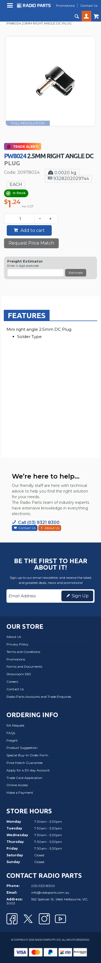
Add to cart (32, 230)
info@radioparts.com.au (50, 892)
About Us (52, 528)
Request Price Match (31, 243)
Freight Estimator (25, 261)
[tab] (27, 315)
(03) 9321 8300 (43, 886)
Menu (10, 7)
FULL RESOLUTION (27, 123)
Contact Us (27, 528)
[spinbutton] (20, 219)
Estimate (76, 273)
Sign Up (80, 595)
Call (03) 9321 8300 (39, 522)
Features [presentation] (27, 315)
